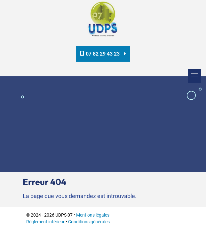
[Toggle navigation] (194, 76)
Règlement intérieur (45, 221)
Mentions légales (92, 215)
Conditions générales (89, 221)
